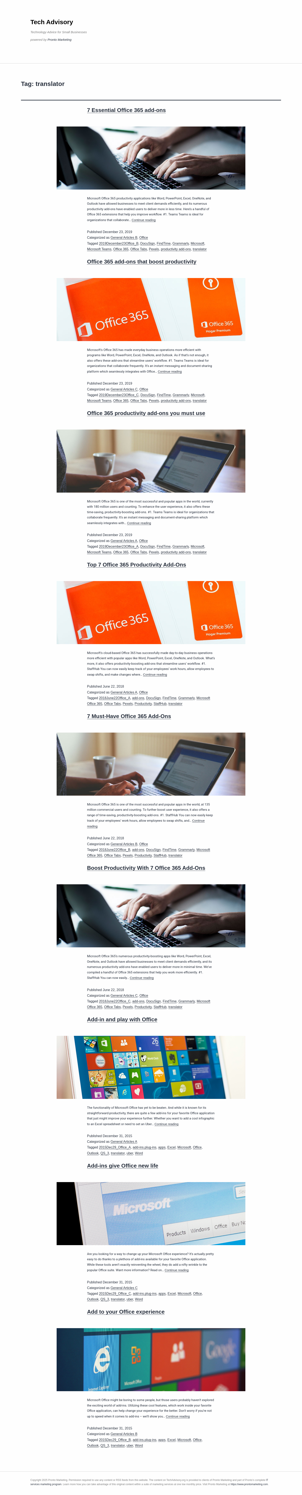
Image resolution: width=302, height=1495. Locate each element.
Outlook (93, 1153)
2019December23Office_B (118, 243)
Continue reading (144, 220)
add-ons (138, 698)
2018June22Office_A (114, 698)
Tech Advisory (51, 21)
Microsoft (197, 243)
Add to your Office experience (126, 1312)
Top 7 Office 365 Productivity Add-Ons (136, 565)
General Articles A (124, 541)
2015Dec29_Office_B (115, 1440)
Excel (171, 1147)
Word (139, 1153)
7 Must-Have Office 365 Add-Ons (129, 716)
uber (130, 1153)
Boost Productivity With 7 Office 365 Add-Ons (146, 868)
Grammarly (180, 243)
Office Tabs (138, 249)
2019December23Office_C (119, 395)
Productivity (143, 703)
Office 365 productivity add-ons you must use (146, 413)
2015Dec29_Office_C (115, 1293)
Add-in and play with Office (122, 1019)
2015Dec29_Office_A (115, 1147)
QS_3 (104, 1153)
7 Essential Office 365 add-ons (126, 110)
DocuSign (147, 243)
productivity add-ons (176, 249)
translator (200, 249)
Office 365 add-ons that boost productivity (142, 261)
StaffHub (160, 703)
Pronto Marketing (60, 39)
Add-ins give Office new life (122, 1166)
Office (143, 237)
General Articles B (124, 237)
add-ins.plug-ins (144, 1147)
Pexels (154, 249)
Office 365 (121, 249)
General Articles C (124, 389)
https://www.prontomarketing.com (249, 1484)
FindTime (164, 243)
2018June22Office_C (114, 1001)
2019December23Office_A (118, 546)
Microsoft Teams (99, 249)
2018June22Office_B (114, 850)
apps (161, 1147)
